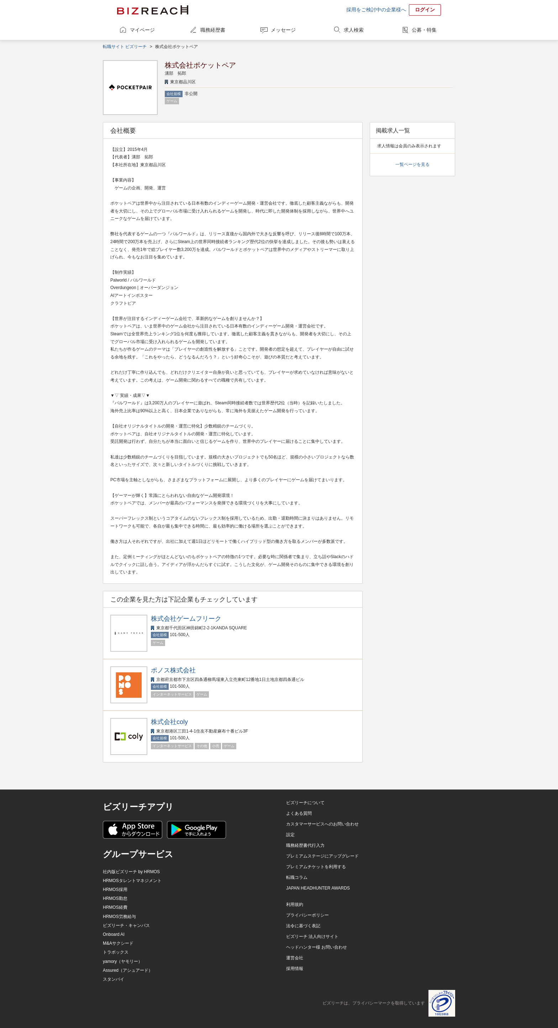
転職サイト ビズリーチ (125, 46)
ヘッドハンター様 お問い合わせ (316, 947)
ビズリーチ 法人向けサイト (312, 936)
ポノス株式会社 (173, 670)
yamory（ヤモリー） (122, 961)
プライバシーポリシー (307, 915)
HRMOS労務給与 (119, 916)
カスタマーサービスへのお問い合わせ (322, 824)
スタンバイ (113, 979)
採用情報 (294, 968)
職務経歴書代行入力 (305, 845)
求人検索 (354, 30)
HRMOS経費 (115, 907)
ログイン (425, 9)
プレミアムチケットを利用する (316, 866)
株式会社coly (169, 721)
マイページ (142, 30)
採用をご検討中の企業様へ (376, 9)
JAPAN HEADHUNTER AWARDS (318, 888)
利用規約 (294, 904)
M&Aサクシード (118, 943)
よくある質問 (299, 813)
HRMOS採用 (115, 889)
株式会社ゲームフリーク (186, 618)
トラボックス (115, 952)
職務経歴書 (212, 30)
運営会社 (294, 957)
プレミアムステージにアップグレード (322, 856)
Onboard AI (114, 934)
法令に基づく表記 (303, 925)
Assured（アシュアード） (128, 970)
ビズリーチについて (305, 802)
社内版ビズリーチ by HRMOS (131, 871)
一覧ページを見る (412, 164)
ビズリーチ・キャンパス (126, 925)
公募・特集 (424, 30)
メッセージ (283, 30)
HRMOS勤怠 (115, 898)
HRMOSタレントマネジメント (132, 880)
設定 (290, 834)
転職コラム (296, 877)
